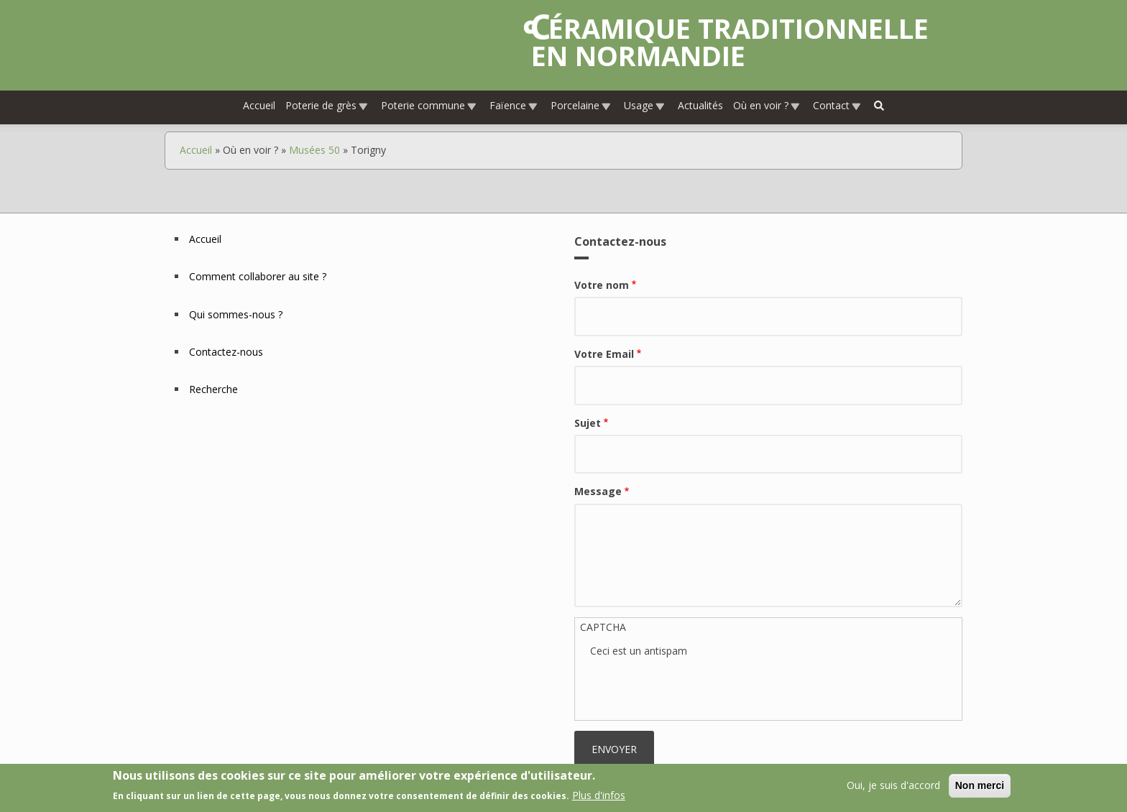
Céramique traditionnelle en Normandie (730, 41)
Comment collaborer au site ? (257, 276)
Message (598, 491)
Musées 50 (314, 150)
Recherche (213, 389)
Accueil (259, 105)
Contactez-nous (226, 352)
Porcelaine (581, 105)
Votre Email (604, 354)
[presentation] (699, 687)
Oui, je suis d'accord (893, 785)
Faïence (513, 105)
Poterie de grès (327, 105)
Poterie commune (429, 105)
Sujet (587, 423)
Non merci (979, 785)
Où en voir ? (767, 105)
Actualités (700, 105)
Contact (837, 105)
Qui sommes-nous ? (235, 314)
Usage (645, 105)
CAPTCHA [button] (603, 627)
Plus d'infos (598, 795)
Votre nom (601, 285)
